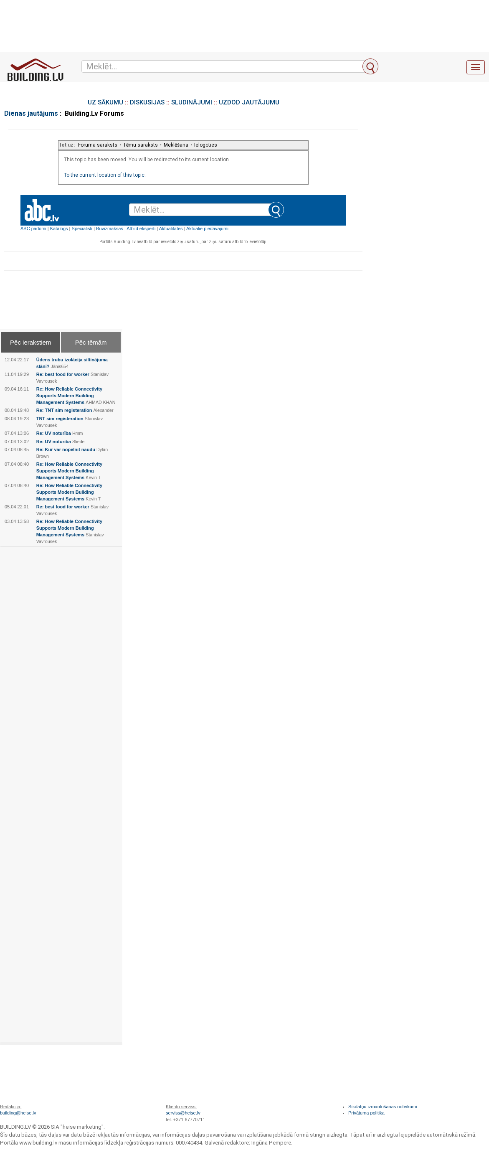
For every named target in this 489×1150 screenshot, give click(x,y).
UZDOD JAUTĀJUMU (249, 102)
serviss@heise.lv (183, 1112)
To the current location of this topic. (105, 175)
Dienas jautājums (31, 113)
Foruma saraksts (97, 145)
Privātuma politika (366, 1112)
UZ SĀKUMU (105, 102)
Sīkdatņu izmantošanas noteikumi (382, 1106)
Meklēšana (176, 145)
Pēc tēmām (91, 342)
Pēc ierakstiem (30, 342)
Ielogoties (205, 145)
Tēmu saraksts (140, 145)
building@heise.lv (18, 1112)
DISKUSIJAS (147, 102)
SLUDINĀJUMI (191, 102)
